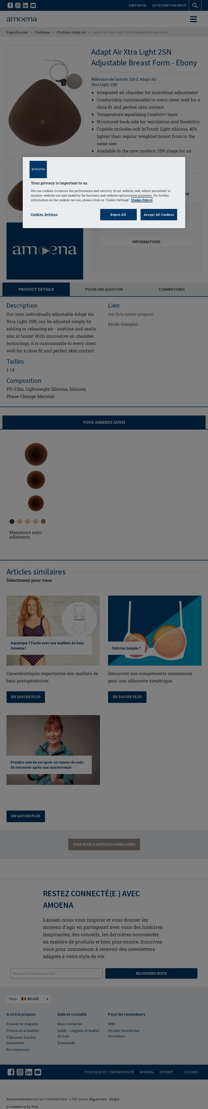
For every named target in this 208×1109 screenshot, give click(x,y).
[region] (104, 192)
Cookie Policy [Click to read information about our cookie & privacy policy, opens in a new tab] (142, 200)
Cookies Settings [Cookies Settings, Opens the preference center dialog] (44, 214)
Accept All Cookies (159, 214)
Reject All (118, 214)
